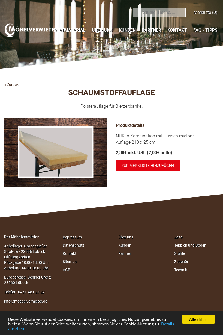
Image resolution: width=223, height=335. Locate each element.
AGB (66, 270)
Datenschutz (73, 245)
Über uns (102, 30)
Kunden (127, 30)
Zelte (178, 237)
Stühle (179, 253)
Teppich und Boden (190, 245)
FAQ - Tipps (205, 30)
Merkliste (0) (206, 12)
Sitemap (70, 261)
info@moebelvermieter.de (25, 301)
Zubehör (181, 261)
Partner (151, 30)
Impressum (72, 237)
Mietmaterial (70, 30)
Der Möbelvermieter (21, 237)
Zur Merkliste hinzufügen (148, 165)
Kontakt (177, 30)
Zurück (13, 84)
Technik (180, 270)
